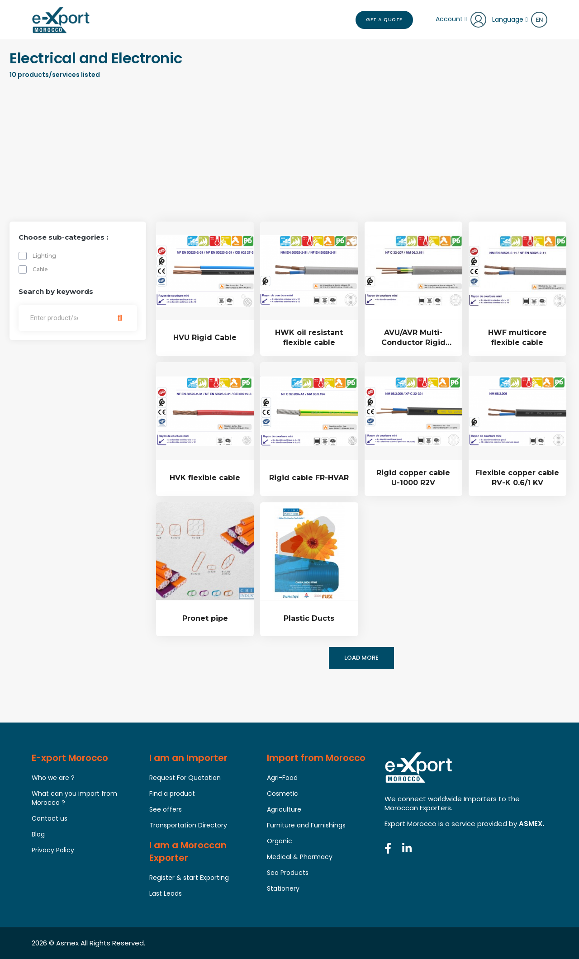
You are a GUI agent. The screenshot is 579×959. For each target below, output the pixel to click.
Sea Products (287, 872)
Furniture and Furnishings (306, 825)
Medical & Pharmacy (299, 856)
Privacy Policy (53, 850)
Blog (38, 834)
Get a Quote (381, 20)
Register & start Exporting (189, 877)
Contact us (49, 818)
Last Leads (165, 893)
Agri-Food (282, 777)
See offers (165, 809)
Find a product (172, 793)
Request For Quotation (185, 777)
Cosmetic (282, 793)
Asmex (67, 943)
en (539, 19)
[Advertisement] (289, 154)
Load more (361, 658)
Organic (279, 841)
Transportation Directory (188, 825)
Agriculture (284, 809)
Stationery (283, 888)
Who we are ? (53, 777)
